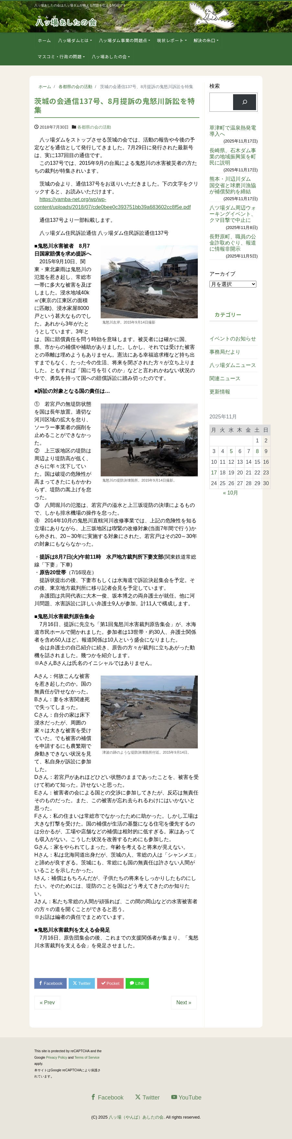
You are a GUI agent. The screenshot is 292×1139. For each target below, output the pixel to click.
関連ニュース (225, 378)
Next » (183, 1002)
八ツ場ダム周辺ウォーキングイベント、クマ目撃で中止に (232, 214)
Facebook (50, 983)
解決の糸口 (205, 40)
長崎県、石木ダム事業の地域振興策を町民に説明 (232, 156)
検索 (214, 86)
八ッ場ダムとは (73, 40)
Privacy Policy (56, 1057)
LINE (137, 983)
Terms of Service (86, 1057)
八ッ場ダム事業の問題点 (123, 40)
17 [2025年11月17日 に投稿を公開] (214, 472)
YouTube (186, 1097)
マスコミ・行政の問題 (60, 56)
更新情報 (219, 391)
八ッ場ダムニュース (232, 365)
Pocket (110, 983)
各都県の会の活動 (94, 127)
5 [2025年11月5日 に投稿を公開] (231, 451)
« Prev (47, 1002)
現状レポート (170, 40)
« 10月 (230, 492)
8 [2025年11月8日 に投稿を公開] (257, 451)
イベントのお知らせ (232, 338)
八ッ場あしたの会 (109, 56)
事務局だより (225, 352)
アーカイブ (222, 274)
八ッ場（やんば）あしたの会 (136, 1117)
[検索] (244, 102)
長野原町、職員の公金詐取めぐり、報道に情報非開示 (232, 243)
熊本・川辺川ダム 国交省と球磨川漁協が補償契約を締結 (232, 185)
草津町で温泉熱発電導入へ (232, 131)
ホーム (44, 40)
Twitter (82, 983)
